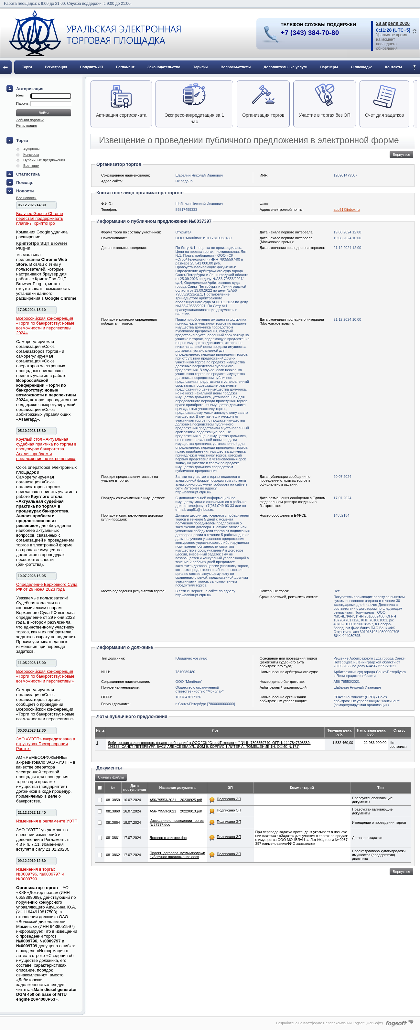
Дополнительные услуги (285, 67)
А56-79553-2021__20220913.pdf (176, 811)
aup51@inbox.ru (347, 209)
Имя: (20, 96)
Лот (215, 730)
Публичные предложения (44, 160)
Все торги (31, 165)
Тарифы (200, 67)
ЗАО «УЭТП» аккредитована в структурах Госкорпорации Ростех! (45, 743)
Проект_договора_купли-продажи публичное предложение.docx (177, 855)
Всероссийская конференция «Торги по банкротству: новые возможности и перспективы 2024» (45, 325)
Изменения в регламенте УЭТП (47, 821)
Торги (27, 67)
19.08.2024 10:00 (347, 238)
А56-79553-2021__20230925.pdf (176, 800)
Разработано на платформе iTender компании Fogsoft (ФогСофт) (329, 1023)
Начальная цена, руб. (371, 732)
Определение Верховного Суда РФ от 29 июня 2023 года (46, 587)
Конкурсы (31, 154)
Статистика (28, 174)
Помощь (24, 182)
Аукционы (31, 149)
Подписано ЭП (229, 799)
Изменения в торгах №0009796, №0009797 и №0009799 (40, 874)
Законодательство (163, 67)
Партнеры (329, 67)
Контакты (393, 67)
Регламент (125, 67)
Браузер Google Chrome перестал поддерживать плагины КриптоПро (39, 218)
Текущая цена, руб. (339, 732)
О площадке (361, 67)
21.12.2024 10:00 (347, 319)
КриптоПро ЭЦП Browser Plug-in (41, 246)
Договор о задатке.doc (168, 838)
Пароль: (23, 103)
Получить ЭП (91, 67)
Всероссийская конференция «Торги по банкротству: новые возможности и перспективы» (45, 676)
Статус (399, 730)
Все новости (26, 198)
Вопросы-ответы (236, 67)
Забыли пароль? (30, 120)
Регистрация (56, 67)
